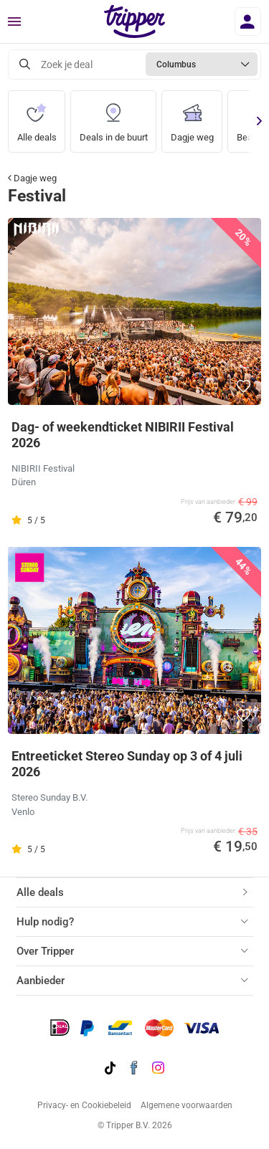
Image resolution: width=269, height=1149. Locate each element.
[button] (244, 386)
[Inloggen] (248, 21)
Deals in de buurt (114, 117)
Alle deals (37, 117)
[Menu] (14, 22)
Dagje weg (192, 117)
